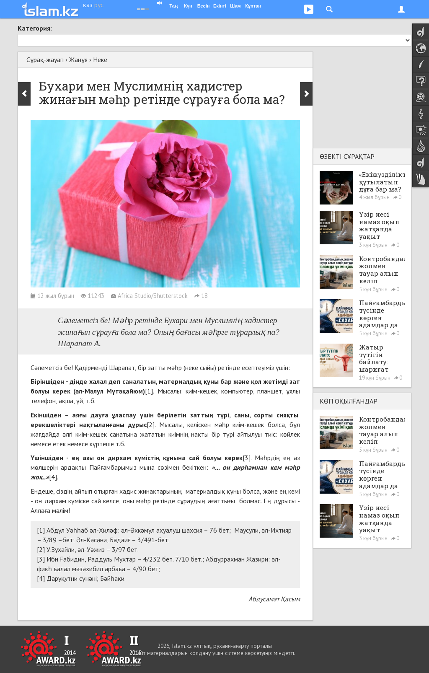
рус (98, 4)
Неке (100, 59)
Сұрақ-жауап (45, 59)
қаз (88, 4)
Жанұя (78, 59)
